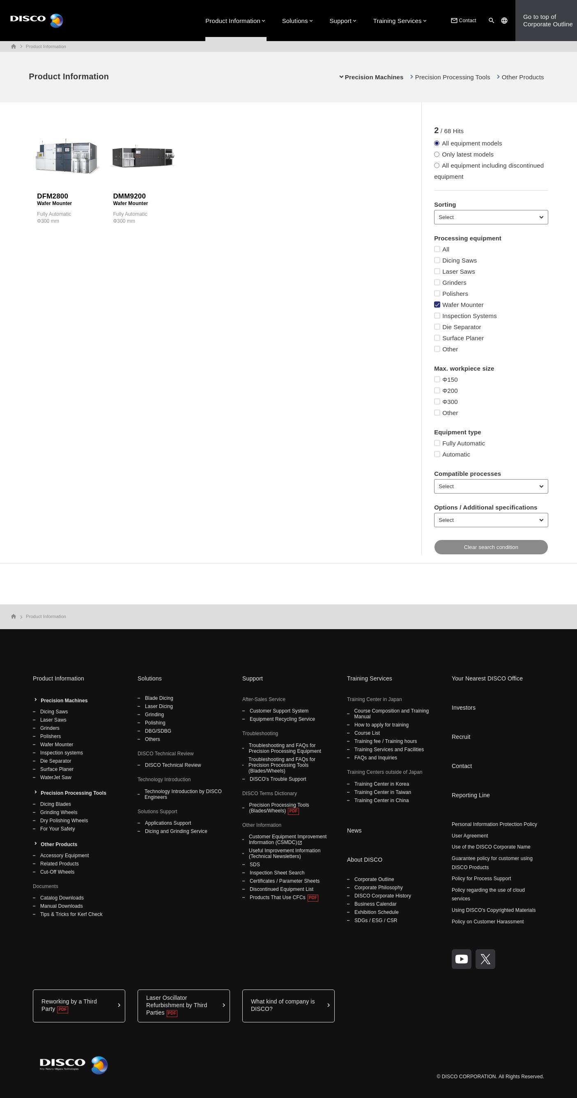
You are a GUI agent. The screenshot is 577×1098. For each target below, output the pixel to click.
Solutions (295, 20)
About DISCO (364, 859)
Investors (464, 707)
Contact (462, 20)
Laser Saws (53, 720)
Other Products (523, 77)
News (354, 830)
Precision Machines (64, 701)
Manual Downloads (61, 906)
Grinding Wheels (59, 812)
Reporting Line (471, 795)
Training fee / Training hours (385, 741)
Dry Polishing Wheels (64, 821)
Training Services (397, 20)
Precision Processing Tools (452, 77)
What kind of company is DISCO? (283, 1005)
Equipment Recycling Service (282, 719)
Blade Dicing (159, 698)
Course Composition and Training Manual (391, 714)
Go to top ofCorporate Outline (548, 20)
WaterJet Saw (55, 777)
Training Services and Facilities (389, 749)
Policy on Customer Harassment (488, 922)
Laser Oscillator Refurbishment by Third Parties (176, 1005)
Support (340, 20)
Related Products (59, 864)
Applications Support (168, 823)
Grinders (50, 728)
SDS (255, 864)
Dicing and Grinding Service (176, 831)
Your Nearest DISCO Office (487, 678)
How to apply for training (381, 725)
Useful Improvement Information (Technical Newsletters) (284, 853)
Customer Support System (279, 711)
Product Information (232, 20)
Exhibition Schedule (376, 912)
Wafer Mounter (56, 744)
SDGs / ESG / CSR (376, 920)
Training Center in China (381, 800)
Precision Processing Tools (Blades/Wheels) (279, 808)
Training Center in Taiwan (382, 792)
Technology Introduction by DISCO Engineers (183, 794)
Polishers (50, 736)
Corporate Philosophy (378, 887)
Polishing (155, 723)
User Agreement (470, 836)
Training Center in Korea (381, 784)
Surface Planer (57, 769)
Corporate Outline (374, 879)
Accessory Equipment (64, 855)
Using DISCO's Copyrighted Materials (494, 910)
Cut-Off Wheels (57, 872)
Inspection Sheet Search (277, 873)
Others (152, 739)
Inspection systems (61, 753)
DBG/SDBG (158, 731)
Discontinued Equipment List (281, 889)
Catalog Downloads (62, 898)
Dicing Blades (55, 804)
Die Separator (55, 761)
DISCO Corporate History (382, 896)
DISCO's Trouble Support (278, 779)
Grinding (154, 714)
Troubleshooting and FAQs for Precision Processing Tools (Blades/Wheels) (281, 765)
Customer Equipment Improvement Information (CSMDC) (288, 839)
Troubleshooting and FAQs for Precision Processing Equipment (285, 748)
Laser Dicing (159, 706)
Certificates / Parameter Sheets (285, 881)
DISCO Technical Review (173, 765)
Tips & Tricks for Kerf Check (71, 914)
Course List (367, 733)
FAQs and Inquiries (375, 758)
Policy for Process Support (481, 878)
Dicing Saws (54, 712)
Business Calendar (375, 904)
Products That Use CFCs (278, 897)
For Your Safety (57, 829)
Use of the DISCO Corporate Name (491, 847)
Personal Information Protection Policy (494, 824)
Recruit (461, 737)
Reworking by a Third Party (69, 1005)
